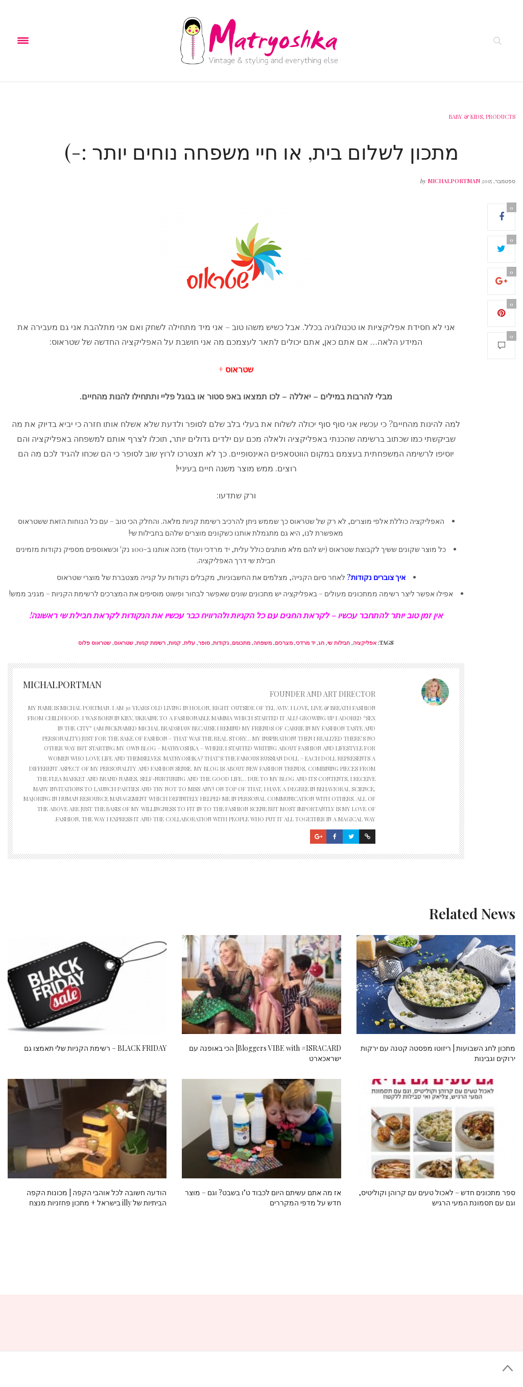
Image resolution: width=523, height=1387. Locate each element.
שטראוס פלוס (94, 642)
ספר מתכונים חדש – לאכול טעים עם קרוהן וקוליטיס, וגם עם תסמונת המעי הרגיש (437, 1197)
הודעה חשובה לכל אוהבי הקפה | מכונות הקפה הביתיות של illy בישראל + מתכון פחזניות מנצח (97, 1197)
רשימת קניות (150, 642)
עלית (189, 642)
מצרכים (284, 642)
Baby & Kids (466, 116)
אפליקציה (364, 642)
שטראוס (123, 642)
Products (500, 116)
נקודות (221, 642)
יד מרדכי (305, 642)
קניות (175, 642)
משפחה (262, 642)
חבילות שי (338, 642)
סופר (204, 642)
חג (321, 642)
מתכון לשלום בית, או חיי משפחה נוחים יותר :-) (261, 151)
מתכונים (241, 642)
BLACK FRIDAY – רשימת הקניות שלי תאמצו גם (95, 1048)
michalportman (453, 181)
